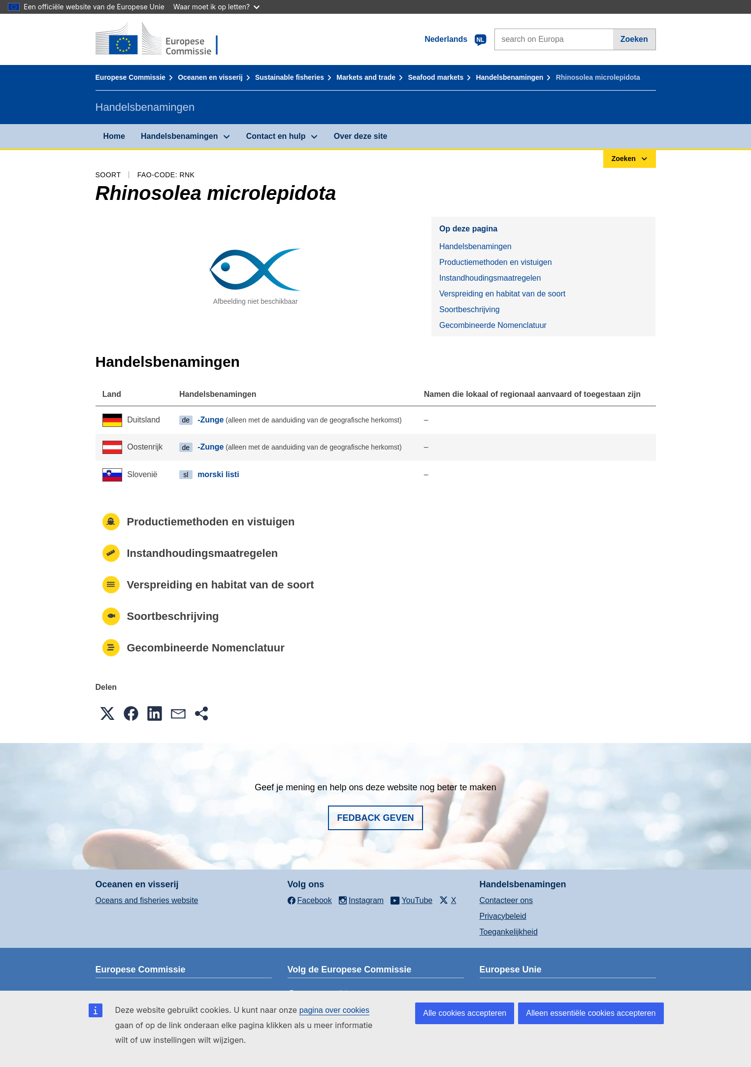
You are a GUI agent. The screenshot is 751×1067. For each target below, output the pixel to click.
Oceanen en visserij (210, 77)
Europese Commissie (130, 77)
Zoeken (634, 39)
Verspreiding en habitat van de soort (502, 294)
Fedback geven (375, 818)
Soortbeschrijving (469, 309)
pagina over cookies (334, 1010)
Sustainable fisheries (289, 77)
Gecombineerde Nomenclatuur (493, 325)
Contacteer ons (506, 900)
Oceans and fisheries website (147, 900)
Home (114, 136)
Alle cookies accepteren (464, 1013)
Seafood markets (435, 77)
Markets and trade (365, 77)
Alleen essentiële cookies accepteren (590, 1013)
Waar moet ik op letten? (216, 6)
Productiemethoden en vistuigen (495, 262)
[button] (107, 713)
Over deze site (361, 136)
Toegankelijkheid (509, 932)
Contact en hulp (276, 136)
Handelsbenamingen (509, 77)
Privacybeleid (503, 916)
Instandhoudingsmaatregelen (490, 278)
